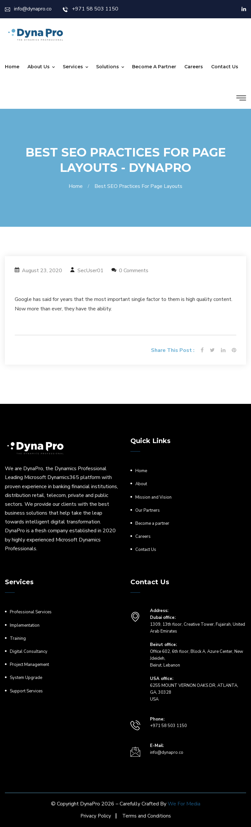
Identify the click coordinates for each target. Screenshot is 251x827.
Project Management (29, 665)
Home (12, 67)
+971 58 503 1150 (90, 8)
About (141, 484)
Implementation (25, 625)
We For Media (184, 803)
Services (73, 67)
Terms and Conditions (146, 816)
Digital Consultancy (28, 651)
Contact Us (224, 67)
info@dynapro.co (28, 8)
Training (18, 638)
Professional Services (31, 612)
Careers (193, 67)
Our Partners (147, 510)
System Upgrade (26, 678)
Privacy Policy (95, 816)
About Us (38, 67)
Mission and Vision (153, 497)
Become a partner (154, 67)
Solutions (107, 67)
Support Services (26, 691)
